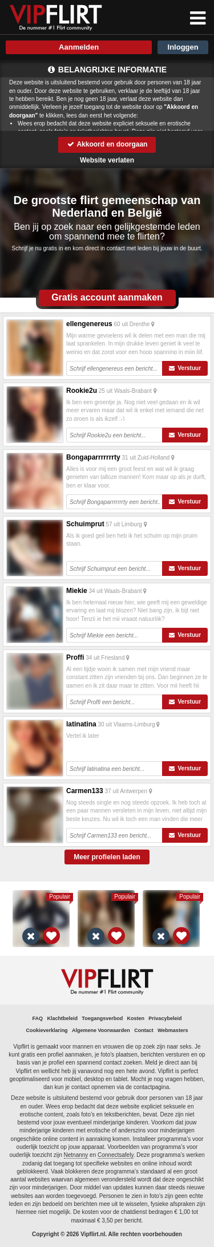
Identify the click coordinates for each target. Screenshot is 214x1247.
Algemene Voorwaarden (101, 1030)
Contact (144, 1030)
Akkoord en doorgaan (107, 144)
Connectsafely (116, 1155)
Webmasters (173, 1030)
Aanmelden (79, 47)
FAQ (38, 1018)
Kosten (136, 1018)
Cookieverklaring (47, 1030)
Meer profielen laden (107, 857)
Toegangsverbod (102, 1018)
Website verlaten (107, 160)
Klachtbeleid (62, 1018)
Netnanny (76, 1155)
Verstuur (185, 368)
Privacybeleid (164, 1018)
